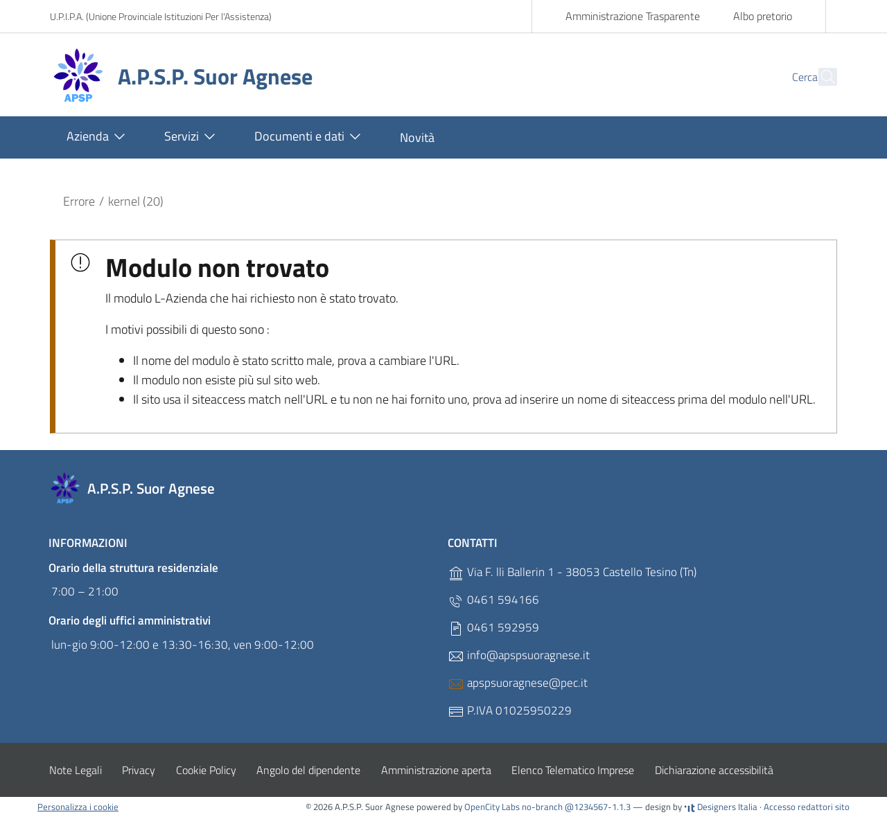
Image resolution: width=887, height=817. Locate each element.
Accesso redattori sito (807, 807)
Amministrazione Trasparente (632, 16)
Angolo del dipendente (308, 770)
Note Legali (75, 770)
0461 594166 (493, 600)
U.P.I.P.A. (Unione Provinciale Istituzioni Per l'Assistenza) (161, 16)
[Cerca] (820, 76)
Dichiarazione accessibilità (714, 770)
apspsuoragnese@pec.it (518, 683)
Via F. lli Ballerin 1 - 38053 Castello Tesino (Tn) (572, 572)
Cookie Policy (206, 770)
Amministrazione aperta (436, 770)
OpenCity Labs (493, 807)
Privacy (138, 770)
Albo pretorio (762, 16)
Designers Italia (720, 807)
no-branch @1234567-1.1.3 (576, 807)
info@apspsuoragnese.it (519, 655)
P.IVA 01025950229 (510, 710)
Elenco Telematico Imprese (572, 770)
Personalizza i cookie (77, 807)
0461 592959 (493, 627)
